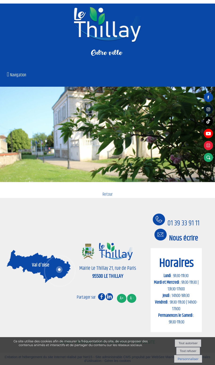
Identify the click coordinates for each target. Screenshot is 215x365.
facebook (101, 296)
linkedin (109, 296)
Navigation (18, 75)
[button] (209, 157)
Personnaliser (188, 359)
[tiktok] (209, 126)
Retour (108, 197)
